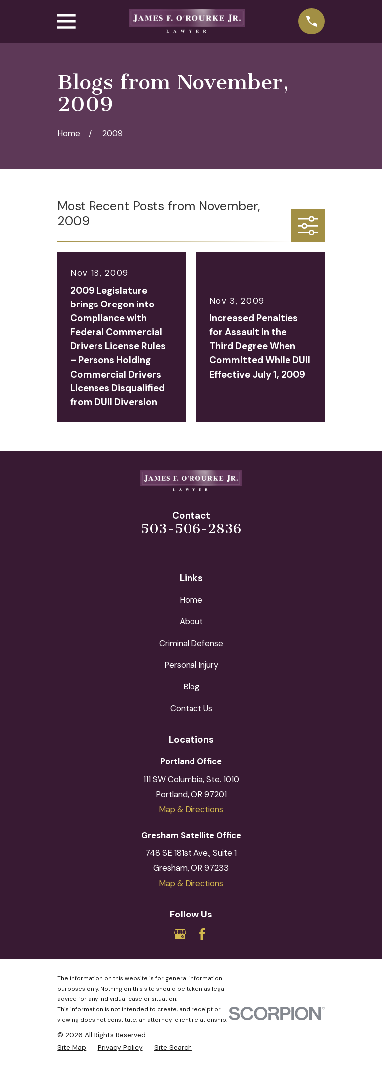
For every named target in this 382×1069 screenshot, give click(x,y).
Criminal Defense (191, 643)
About (191, 621)
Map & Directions (191, 809)
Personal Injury (191, 664)
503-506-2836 (191, 528)
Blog (191, 686)
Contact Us (191, 708)
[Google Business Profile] (180, 934)
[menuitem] (71, 1047)
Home (191, 599)
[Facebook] (202, 934)
